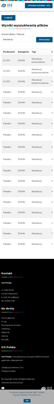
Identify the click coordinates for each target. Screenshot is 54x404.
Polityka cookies (8, 371)
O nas (3, 321)
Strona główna (8, 318)
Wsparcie (5, 332)
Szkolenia (5, 329)
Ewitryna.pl (18, 383)
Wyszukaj (44, 40)
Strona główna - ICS (39, 5)
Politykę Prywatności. (30, 395)
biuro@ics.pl (13, 297)
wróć (8, 18)
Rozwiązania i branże (10, 325)
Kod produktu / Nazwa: (12, 34)
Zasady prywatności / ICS (12, 367)
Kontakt (5, 339)
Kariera (4, 336)
